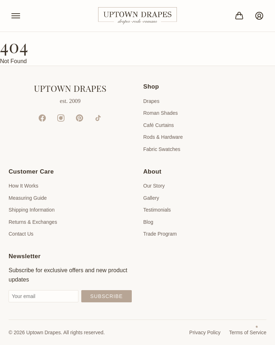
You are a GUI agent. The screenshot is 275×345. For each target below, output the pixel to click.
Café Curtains (158, 125)
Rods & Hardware (163, 137)
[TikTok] (98, 118)
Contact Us (21, 234)
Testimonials (157, 210)
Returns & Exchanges (33, 222)
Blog (148, 222)
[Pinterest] (79, 118)
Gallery (151, 198)
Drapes (151, 101)
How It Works (23, 186)
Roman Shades (160, 113)
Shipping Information (31, 210)
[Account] (259, 16)
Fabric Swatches (161, 149)
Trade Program (160, 234)
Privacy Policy (205, 332)
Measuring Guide (28, 198)
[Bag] (239, 16)
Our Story (154, 186)
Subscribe (106, 296)
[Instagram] (60, 118)
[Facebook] (42, 118)
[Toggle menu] (16, 16)
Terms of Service (247, 332)
